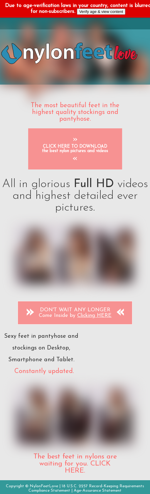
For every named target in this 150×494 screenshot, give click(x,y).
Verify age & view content (101, 11)
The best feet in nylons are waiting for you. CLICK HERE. (75, 463)
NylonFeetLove (44, 486)
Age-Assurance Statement (98, 490)
